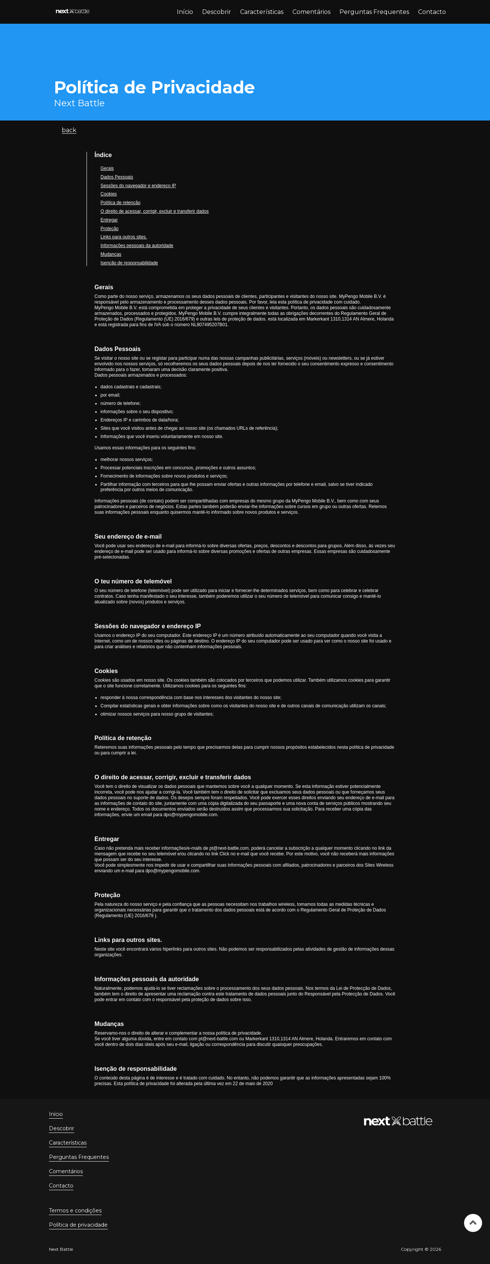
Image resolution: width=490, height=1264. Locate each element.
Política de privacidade (78, 1224)
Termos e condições (75, 1210)
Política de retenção (120, 202)
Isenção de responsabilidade (129, 263)
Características (261, 11)
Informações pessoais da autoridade (136, 245)
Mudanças (110, 254)
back (69, 130)
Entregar (109, 220)
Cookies (108, 194)
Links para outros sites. (123, 237)
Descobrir (216, 11)
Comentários (311, 11)
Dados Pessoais (116, 177)
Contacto (432, 11)
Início (185, 11)
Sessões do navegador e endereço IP (138, 185)
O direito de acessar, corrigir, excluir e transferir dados (154, 211)
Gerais (107, 168)
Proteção (109, 228)
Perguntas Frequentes (374, 11)
